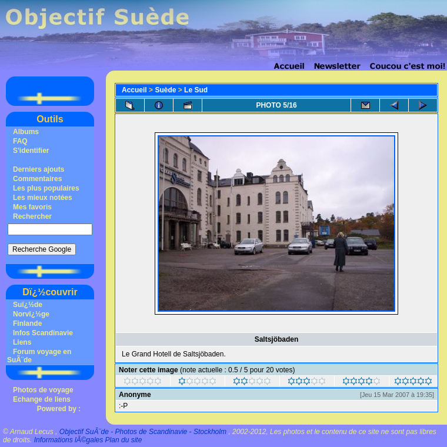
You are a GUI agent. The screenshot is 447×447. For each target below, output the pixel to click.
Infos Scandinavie (43, 333)
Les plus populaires (46, 188)
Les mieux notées (42, 198)
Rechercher (32, 216)
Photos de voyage (43, 390)
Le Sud (196, 90)
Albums (26, 132)
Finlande (27, 323)
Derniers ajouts (38, 169)
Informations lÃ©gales (69, 440)
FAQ (20, 141)
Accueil (134, 90)
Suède (165, 90)
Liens (22, 342)
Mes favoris (32, 207)
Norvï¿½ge (31, 314)
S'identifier (31, 150)
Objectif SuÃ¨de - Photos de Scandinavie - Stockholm (142, 432)
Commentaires (37, 179)
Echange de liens (42, 399)
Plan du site (123, 440)
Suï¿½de (27, 305)
